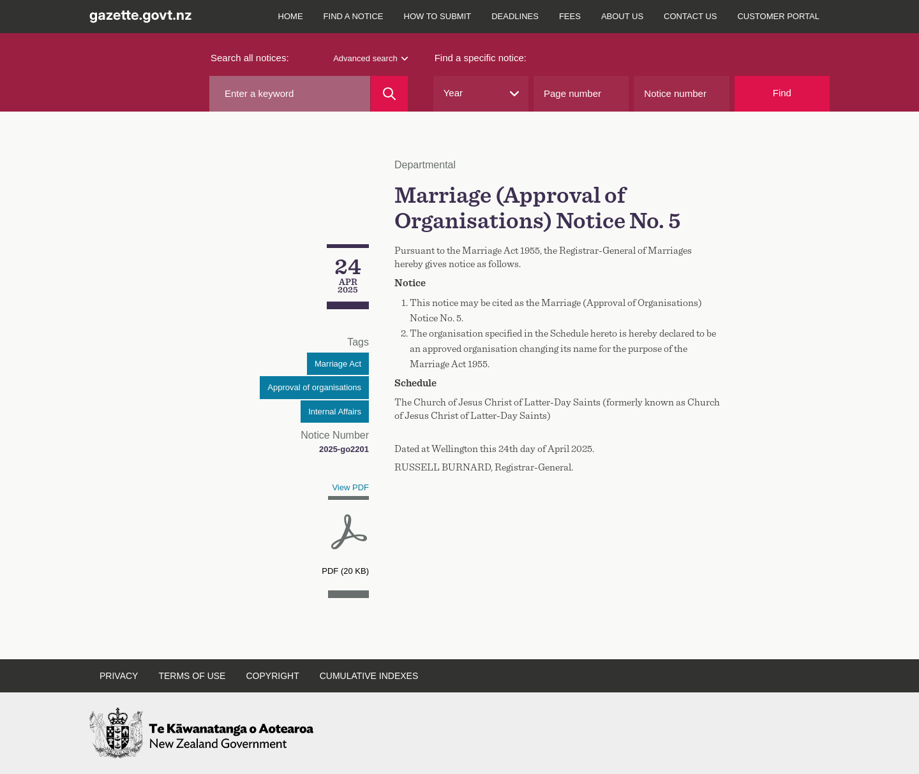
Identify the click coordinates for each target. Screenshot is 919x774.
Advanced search (370, 58)
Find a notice (354, 16)
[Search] (389, 94)
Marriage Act (338, 364)
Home (290, 16)
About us (622, 16)
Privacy (119, 676)
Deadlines (515, 16)
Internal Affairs (334, 411)
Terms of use (191, 676)
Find (782, 92)
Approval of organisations (314, 387)
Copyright (272, 676)
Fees (570, 16)
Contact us (690, 16)
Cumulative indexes (369, 676)
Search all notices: (250, 57)
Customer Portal (778, 16)
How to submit (438, 16)
